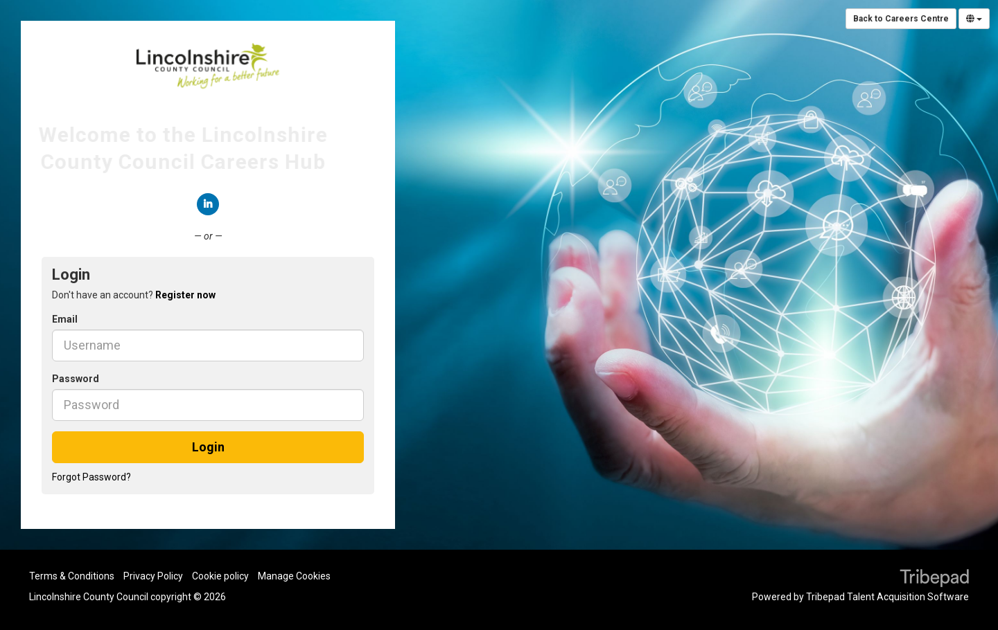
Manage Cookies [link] (294, 576)
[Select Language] (974, 18)
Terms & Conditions (71, 576)
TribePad (934, 579)
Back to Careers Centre (901, 19)
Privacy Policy (153, 576)
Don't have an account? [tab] (134, 294)
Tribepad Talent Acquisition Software (887, 596)
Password (75, 378)
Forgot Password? (91, 477)
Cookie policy (220, 576)
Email (65, 319)
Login (208, 447)
